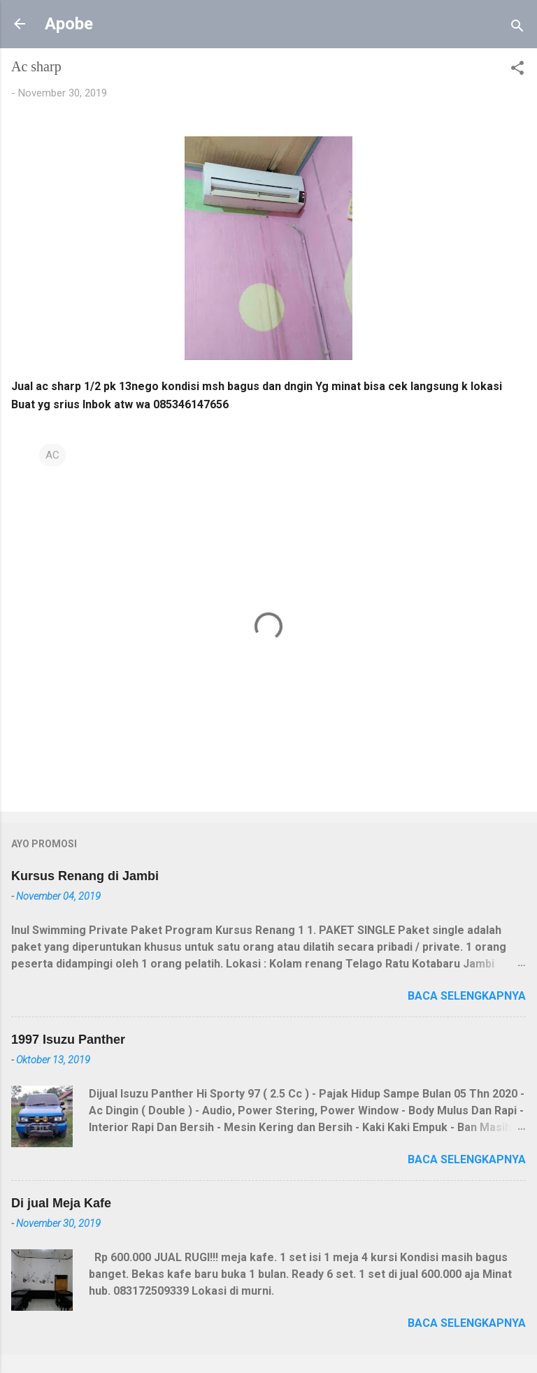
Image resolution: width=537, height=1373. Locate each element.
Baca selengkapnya (467, 995)
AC (52, 455)
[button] (517, 70)
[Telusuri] (517, 28)
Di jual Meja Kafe (61, 1203)
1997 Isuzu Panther (68, 1040)
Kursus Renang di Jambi (85, 876)
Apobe (69, 24)
